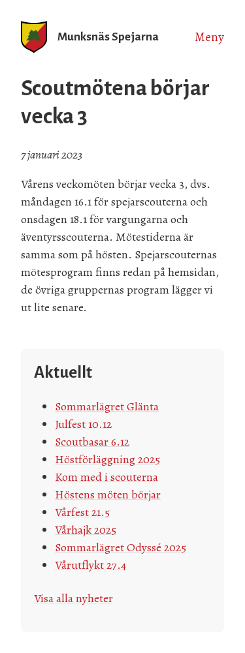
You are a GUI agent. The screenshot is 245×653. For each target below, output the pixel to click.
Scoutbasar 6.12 (92, 441)
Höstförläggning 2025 (107, 459)
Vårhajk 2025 (85, 530)
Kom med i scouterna (106, 477)
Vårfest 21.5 (82, 512)
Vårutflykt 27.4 (90, 565)
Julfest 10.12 (83, 424)
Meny (209, 37)
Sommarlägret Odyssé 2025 (120, 547)
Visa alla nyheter (73, 598)
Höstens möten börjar (108, 494)
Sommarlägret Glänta (107, 406)
